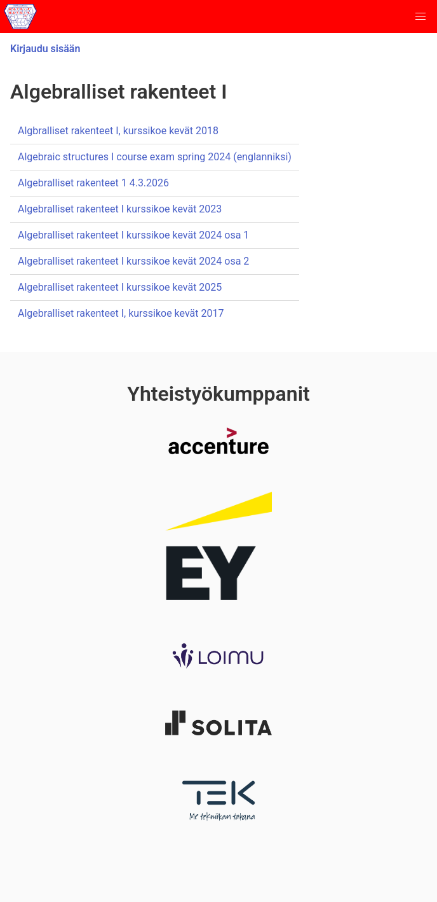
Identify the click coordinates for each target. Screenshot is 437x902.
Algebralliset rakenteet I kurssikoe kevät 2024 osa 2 (133, 261)
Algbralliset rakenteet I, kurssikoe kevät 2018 (118, 131)
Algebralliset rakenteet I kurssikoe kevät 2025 (120, 287)
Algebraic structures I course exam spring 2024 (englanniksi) (155, 157)
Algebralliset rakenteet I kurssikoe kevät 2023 (120, 209)
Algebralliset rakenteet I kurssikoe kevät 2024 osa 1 (133, 235)
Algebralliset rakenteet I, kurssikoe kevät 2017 (121, 313)
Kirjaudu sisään (45, 49)
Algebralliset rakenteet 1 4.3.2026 (93, 183)
